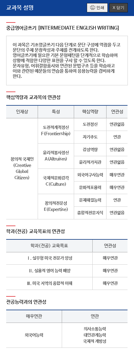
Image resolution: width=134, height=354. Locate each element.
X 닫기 (118, 7)
